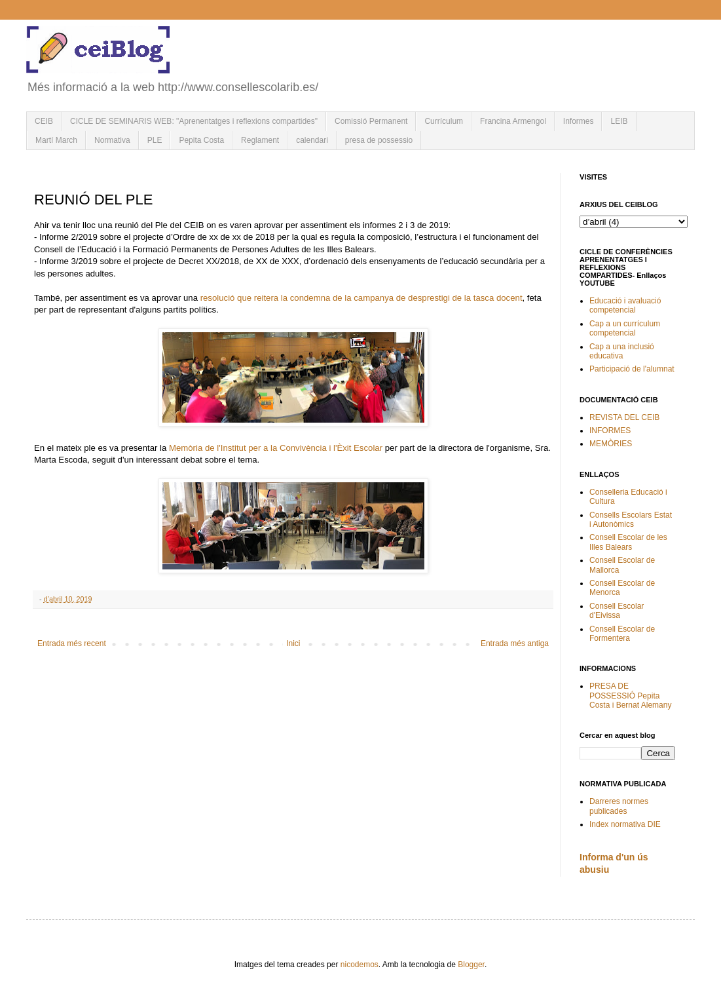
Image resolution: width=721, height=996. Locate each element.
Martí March (56, 140)
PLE (154, 140)
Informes (578, 121)
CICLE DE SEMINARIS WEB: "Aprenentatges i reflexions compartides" (194, 121)
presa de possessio (379, 140)
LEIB (618, 121)
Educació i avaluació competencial (625, 305)
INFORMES (610, 430)
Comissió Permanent (371, 121)
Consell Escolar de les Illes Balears (628, 542)
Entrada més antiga (515, 643)
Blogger (471, 964)
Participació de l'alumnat (632, 369)
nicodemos (360, 964)
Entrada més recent (71, 643)
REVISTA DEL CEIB (624, 417)
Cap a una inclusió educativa (621, 351)
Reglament (260, 140)
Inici (293, 643)
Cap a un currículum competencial (624, 328)
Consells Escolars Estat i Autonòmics (630, 519)
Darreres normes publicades (618, 806)
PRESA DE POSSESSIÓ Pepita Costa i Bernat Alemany (630, 695)
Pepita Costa (201, 140)
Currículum (443, 121)
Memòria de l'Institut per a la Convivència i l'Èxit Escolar (275, 448)
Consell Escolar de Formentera (622, 633)
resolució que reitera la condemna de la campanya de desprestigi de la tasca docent (361, 298)
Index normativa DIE (625, 824)
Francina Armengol (513, 121)
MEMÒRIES (610, 443)
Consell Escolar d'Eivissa (616, 611)
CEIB (44, 121)
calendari (312, 140)
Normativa (112, 140)
